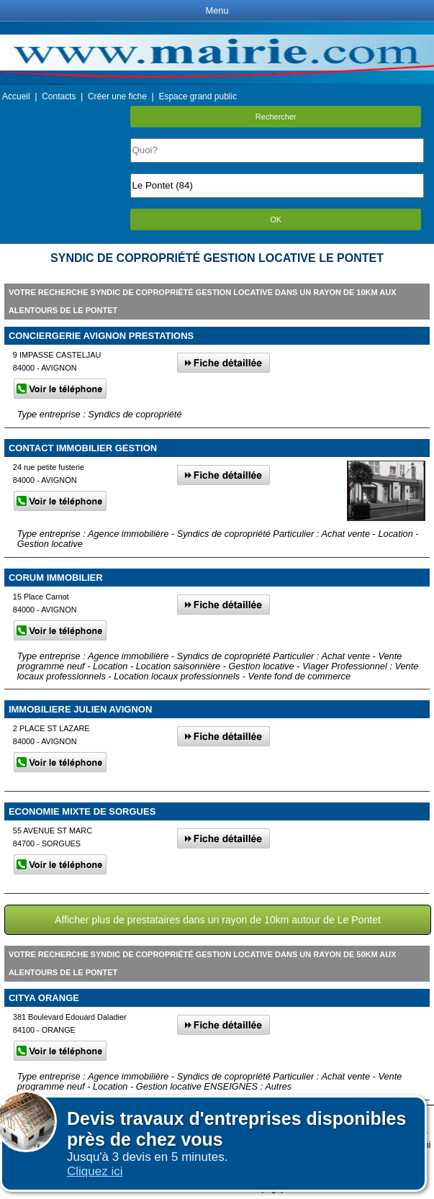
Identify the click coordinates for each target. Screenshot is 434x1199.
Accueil (16, 96)
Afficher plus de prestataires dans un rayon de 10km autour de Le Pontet (218, 920)
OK (275, 219)
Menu (216, 10)
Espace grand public (197, 96)
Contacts (59, 96)
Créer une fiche (117, 96)
